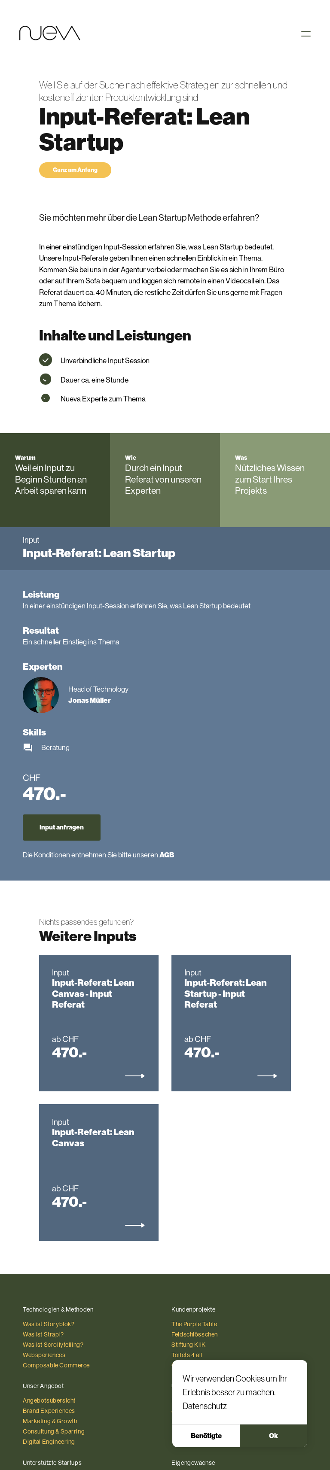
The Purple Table (194, 1324)
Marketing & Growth (50, 1421)
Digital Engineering (49, 1441)
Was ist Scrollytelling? (53, 1344)
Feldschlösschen (194, 1334)
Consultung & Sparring (54, 1431)
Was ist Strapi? (43, 1334)
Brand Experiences (49, 1410)
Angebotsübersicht (49, 1400)
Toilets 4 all (186, 1355)
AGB (166, 854)
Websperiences (44, 1355)
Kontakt (181, 1421)
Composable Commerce (56, 1365)
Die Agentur (187, 1400)
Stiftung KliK (188, 1344)
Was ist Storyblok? (49, 1324)
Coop (179, 1365)
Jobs (178, 1410)
